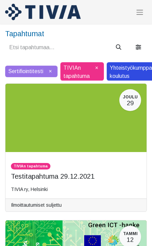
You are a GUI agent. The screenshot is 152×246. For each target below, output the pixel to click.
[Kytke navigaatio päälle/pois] (140, 12)
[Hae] (118, 47)
